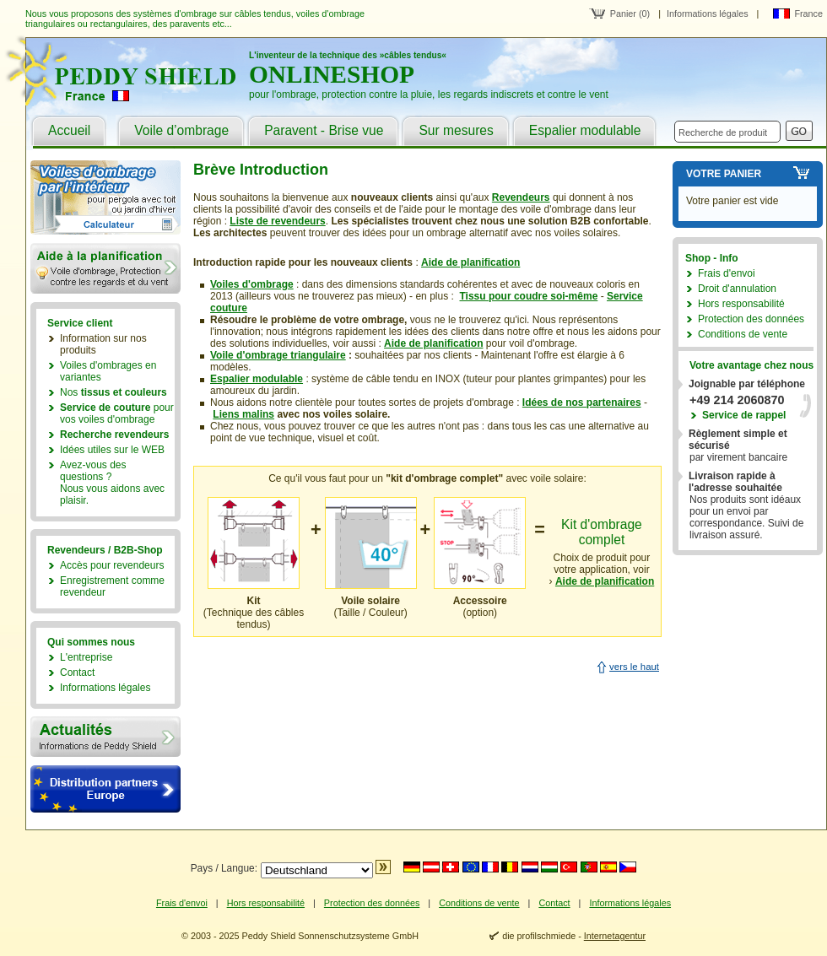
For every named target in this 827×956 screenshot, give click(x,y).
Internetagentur (615, 936)
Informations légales (708, 13)
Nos (113, 392)
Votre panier (723, 174)
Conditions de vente (742, 334)
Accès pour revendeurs (112, 565)
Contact (77, 672)
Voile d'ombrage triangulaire (278, 355)
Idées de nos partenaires (581, 402)
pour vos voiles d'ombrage (117, 413)
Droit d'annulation (737, 288)
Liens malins (243, 414)
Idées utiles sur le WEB (112, 450)
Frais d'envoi (726, 273)
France (808, 13)
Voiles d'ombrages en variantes (108, 371)
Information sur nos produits (103, 344)
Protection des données (751, 319)
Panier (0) (630, 13)
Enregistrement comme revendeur (112, 586)
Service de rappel (744, 415)
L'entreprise (86, 657)
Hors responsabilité (741, 304)
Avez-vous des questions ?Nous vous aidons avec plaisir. (112, 482)
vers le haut (634, 667)
